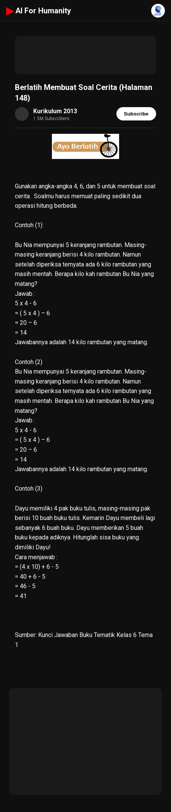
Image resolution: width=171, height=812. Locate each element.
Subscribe (136, 114)
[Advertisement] (85, 55)
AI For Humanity (38, 10)
